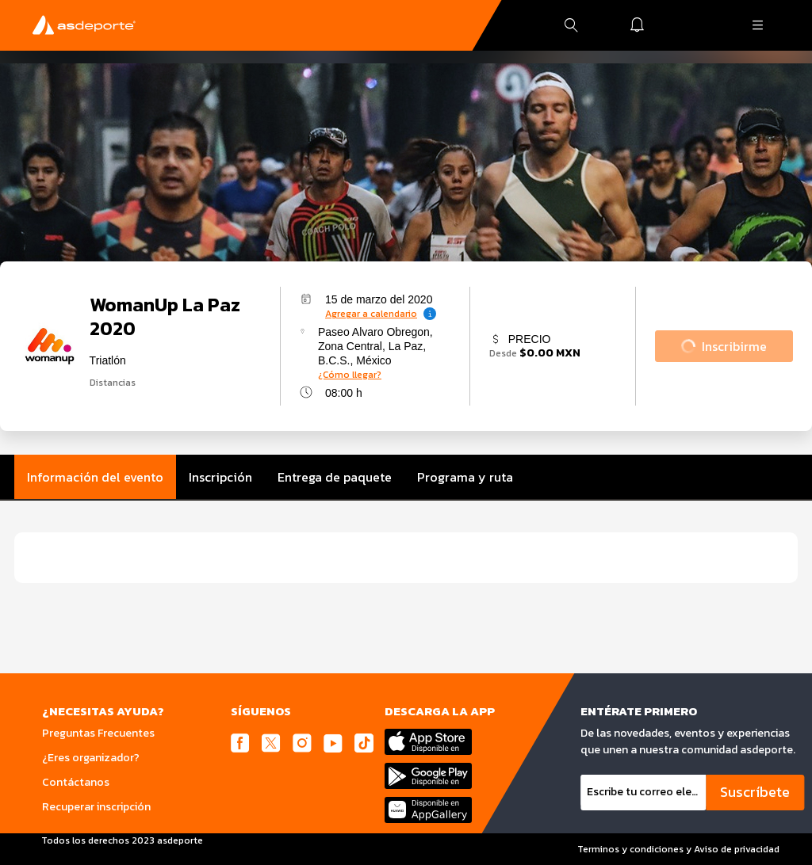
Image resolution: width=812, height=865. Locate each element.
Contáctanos (75, 782)
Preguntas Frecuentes (98, 733)
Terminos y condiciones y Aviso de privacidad (678, 849)
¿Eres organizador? (91, 757)
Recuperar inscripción (96, 806)
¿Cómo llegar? (349, 375)
